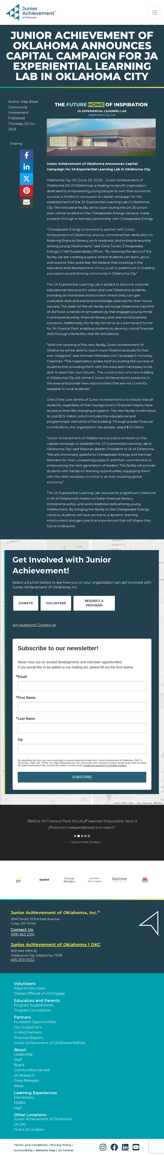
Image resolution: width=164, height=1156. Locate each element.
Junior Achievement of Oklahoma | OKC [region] (56, 944)
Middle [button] (20, 1103)
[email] (26, 203)
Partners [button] (22, 1017)
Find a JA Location (29, 1130)
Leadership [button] (23, 1054)
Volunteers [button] (25, 984)
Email (22, 676)
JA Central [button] (65, 1150)
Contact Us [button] (22, 930)
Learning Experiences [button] (35, 1093)
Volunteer (56, 603)
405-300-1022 (22, 960)
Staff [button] (18, 1060)
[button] (104, 1147)
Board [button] (19, 1065)
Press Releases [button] (26, 1081)
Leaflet (116, 803)
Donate (26, 603)
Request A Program (94, 603)
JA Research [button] (24, 1075)
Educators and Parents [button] (37, 1001)
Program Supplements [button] (33, 1005)
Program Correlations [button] (32, 1010)
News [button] (18, 1086)
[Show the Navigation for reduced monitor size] (155, 13)
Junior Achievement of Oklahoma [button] (43, 1119)
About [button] (20, 1050)
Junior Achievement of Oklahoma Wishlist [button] (49, 1043)
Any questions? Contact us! (34, 625)
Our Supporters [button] (27, 1027)
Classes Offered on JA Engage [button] (39, 993)
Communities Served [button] (32, 1070)
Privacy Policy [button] (61, 1145)
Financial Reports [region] (28, 1038)
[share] (26, 157)
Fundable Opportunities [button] (35, 1022)
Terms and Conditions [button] (31, 1145)
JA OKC (20, 1124)
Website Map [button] (45, 1150)
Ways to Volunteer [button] (30, 988)
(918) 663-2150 (23, 934)
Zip (20, 739)
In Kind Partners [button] (28, 1032)
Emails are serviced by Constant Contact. (105, 765)
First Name (26, 697)
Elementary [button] (24, 1097)
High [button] (18, 1108)
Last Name (26, 718)
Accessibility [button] (23, 1150)
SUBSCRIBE (82, 777)
